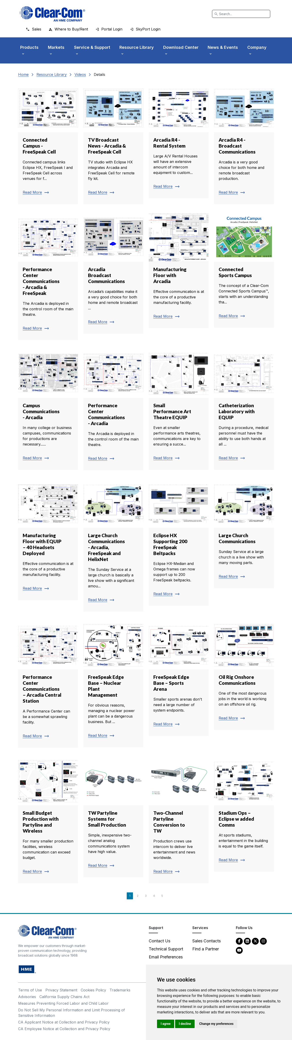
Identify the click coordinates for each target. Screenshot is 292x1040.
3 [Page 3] (146, 895)
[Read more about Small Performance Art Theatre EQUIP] (179, 409)
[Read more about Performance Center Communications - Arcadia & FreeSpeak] (48, 276)
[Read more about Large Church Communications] (244, 534)
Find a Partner (205, 948)
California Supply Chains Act (64, 996)
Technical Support (166, 948)
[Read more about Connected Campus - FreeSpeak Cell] (48, 144)
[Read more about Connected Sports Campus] (244, 270)
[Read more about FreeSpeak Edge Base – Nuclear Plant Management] (113, 684)
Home (23, 74)
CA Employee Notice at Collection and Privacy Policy (64, 1028)
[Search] (241, 14)
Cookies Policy (93, 990)
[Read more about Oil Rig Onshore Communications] (244, 675)
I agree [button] (166, 1024)
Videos (80, 74)
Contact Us (159, 940)
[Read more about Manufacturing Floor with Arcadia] (179, 270)
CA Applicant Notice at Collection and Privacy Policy (64, 1022)
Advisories (27, 996)
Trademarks (120, 990)
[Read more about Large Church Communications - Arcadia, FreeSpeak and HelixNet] (113, 545)
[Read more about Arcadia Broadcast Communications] (113, 273)
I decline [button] (185, 1024)
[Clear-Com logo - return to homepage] (52, 14)
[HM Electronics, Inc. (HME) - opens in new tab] (27, 969)
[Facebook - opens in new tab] (239, 940)
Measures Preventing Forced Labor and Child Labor (63, 1003)
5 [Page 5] (162, 895)
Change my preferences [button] (216, 1024)
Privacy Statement (61, 990)
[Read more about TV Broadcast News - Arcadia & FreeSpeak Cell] (113, 144)
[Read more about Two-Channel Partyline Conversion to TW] (179, 820)
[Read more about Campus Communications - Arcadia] (48, 409)
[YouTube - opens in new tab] (239, 950)
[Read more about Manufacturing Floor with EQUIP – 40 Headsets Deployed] (48, 539)
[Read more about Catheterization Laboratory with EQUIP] (244, 409)
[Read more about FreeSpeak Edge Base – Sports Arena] (179, 678)
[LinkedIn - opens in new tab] (247, 940)
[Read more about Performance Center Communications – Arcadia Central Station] (48, 684)
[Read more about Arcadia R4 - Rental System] (179, 141)
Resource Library (51, 74)
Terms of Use (30, 990)
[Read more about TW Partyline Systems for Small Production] (113, 817)
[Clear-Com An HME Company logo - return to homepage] (47, 931)
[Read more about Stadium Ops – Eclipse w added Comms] (244, 814)
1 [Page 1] (129, 895)
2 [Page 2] (137, 895)
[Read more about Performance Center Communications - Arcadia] (113, 409)
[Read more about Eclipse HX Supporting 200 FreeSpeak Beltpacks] (179, 542)
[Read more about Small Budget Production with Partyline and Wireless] (48, 820)
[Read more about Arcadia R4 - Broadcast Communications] (244, 144)
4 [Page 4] (154, 895)
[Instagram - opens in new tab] (263, 940)
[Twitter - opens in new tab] (255, 940)
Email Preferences (166, 957)
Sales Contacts (206, 940)
